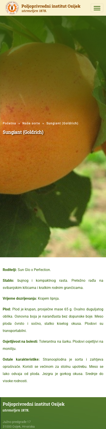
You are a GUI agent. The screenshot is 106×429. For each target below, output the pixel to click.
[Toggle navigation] (97, 8)
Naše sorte (31, 123)
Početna (9, 123)
